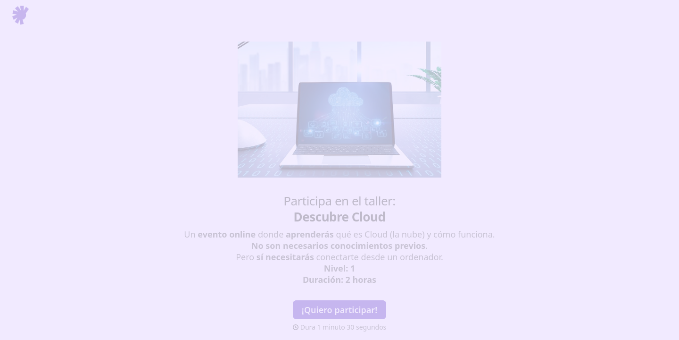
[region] (92, 308)
